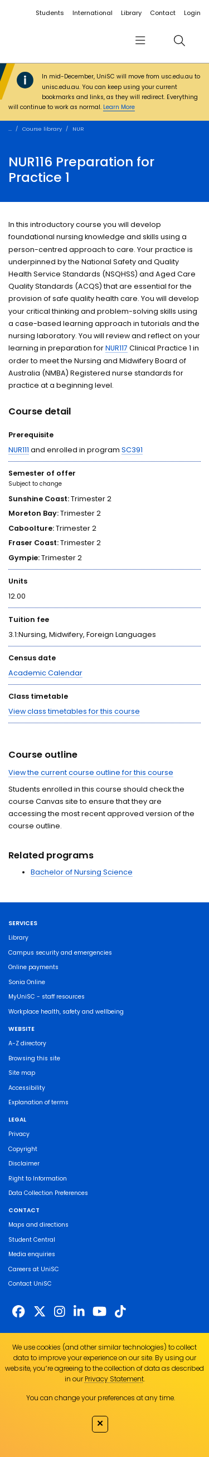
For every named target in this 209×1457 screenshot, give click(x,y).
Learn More (119, 107)
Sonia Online (26, 982)
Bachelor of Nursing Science (82, 872)
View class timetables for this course (74, 711)
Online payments (33, 967)
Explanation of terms (38, 1102)
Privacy (19, 1134)
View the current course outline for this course (90, 772)
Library (131, 12)
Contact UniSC (30, 1284)
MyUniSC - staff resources (46, 996)
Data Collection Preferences (48, 1193)
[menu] (140, 40)
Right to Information (37, 1178)
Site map (21, 1073)
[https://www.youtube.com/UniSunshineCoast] (99, 1312)
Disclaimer (24, 1163)
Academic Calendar (45, 673)
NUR (78, 128)
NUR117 (116, 348)
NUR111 (18, 450)
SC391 (132, 450)
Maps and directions (38, 1225)
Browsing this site (34, 1058)
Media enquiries (31, 1254)
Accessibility (26, 1088)
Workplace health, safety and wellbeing (66, 1011)
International (92, 12)
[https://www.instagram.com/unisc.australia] (59, 1312)
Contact (163, 12)
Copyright (22, 1149)
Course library (42, 128)
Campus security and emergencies (60, 953)
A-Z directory (27, 1043)
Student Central (31, 1240)
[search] (179, 40)
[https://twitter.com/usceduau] (39, 1312)
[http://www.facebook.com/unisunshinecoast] (18, 1312)
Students (50, 12)
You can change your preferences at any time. (100, 1397)
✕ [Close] (100, 1423)
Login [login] (192, 12)
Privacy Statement (114, 1379)
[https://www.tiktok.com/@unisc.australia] (120, 1312)
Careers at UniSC (33, 1269)
